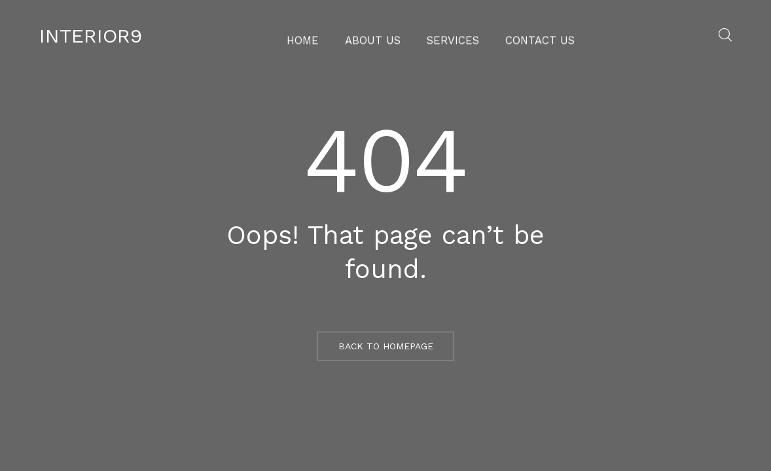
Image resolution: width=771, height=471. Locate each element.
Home (317, 36)
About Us (380, 36)
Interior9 (90, 35)
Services (451, 36)
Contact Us (528, 36)
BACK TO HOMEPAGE (385, 346)
